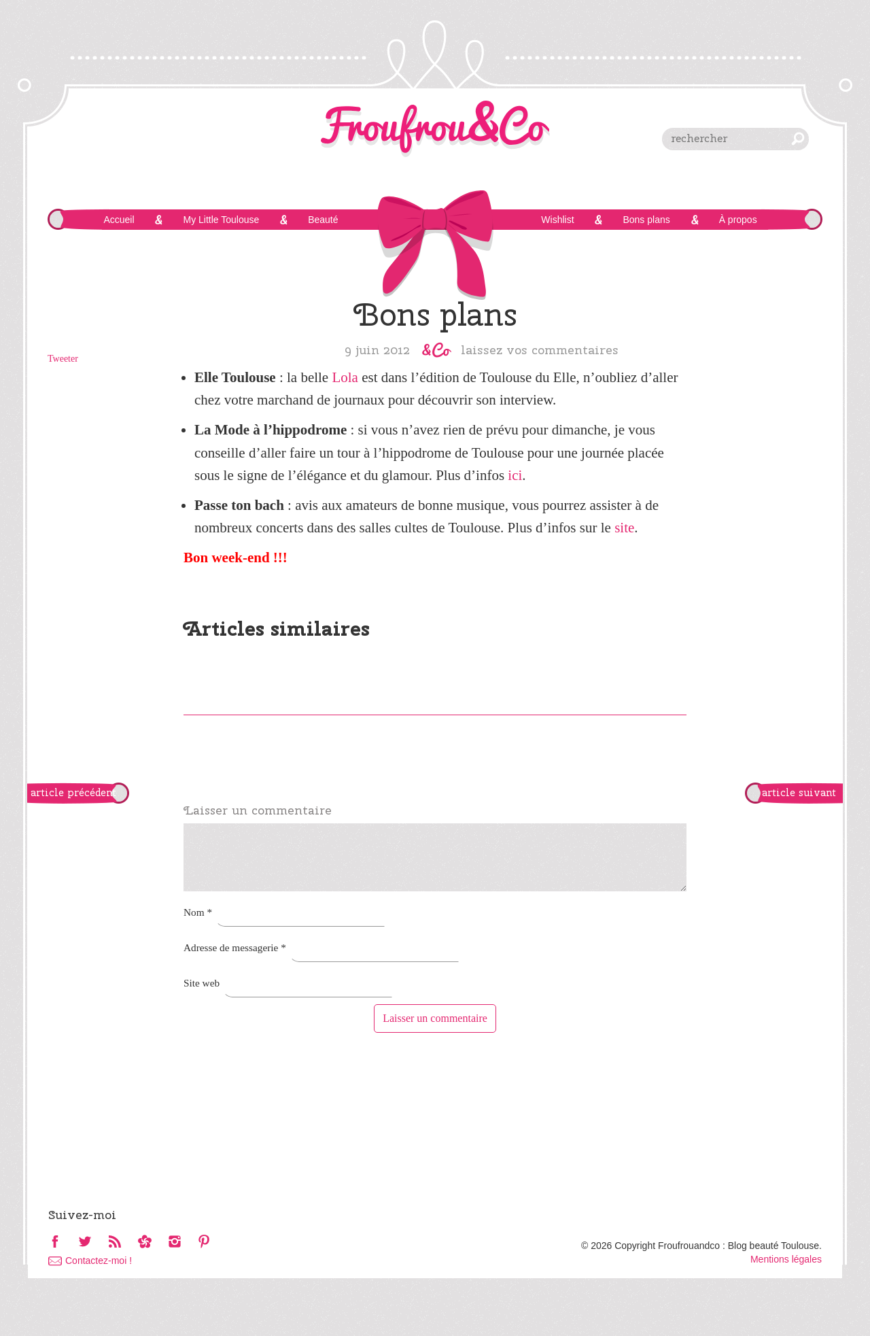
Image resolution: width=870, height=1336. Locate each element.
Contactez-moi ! (98, 1260)
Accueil (118, 219)
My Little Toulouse (221, 219)
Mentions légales (786, 1259)
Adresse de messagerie (235, 947)
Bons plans (646, 219)
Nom (198, 912)
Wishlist (557, 219)
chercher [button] (798, 139)
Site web (202, 983)
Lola (345, 377)
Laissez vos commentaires (540, 349)
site (624, 527)
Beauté (323, 219)
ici (515, 475)
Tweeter (63, 359)
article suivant (799, 793)
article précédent (73, 793)
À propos (738, 219)
